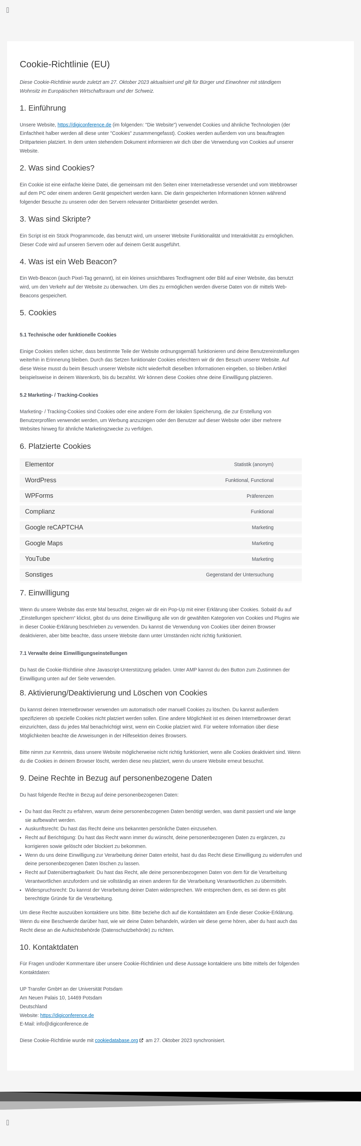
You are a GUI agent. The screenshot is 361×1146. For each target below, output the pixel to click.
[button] (180, 10)
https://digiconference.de (84, 125)
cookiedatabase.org (116, 1040)
